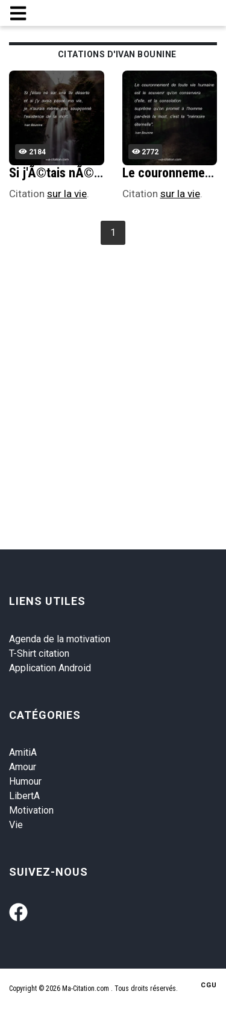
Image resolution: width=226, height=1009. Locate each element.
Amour (22, 767)
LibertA (24, 796)
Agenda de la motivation (59, 639)
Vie (16, 824)
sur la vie (67, 194)
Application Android (50, 668)
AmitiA (23, 752)
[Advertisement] (113, 368)
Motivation (31, 810)
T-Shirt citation (39, 653)
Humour (25, 781)
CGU (209, 985)
